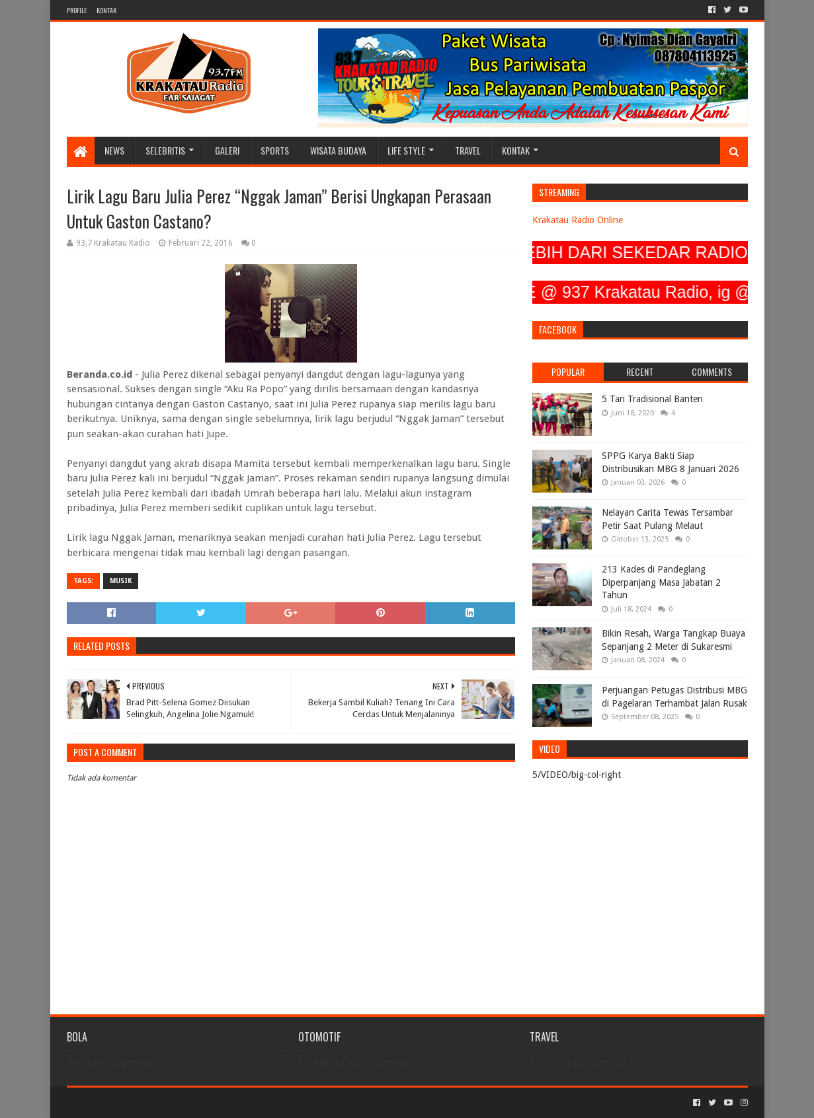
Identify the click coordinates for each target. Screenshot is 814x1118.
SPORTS (275, 150)
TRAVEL (468, 150)
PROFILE (77, 10)
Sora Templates (140, 1102)
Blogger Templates (216, 1102)
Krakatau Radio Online (577, 220)
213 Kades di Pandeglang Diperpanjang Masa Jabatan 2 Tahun (661, 582)
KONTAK (106, 10)
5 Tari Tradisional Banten (652, 399)
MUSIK (121, 580)
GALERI (227, 150)
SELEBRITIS (165, 150)
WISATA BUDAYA (338, 150)
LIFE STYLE (406, 150)
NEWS (114, 150)
